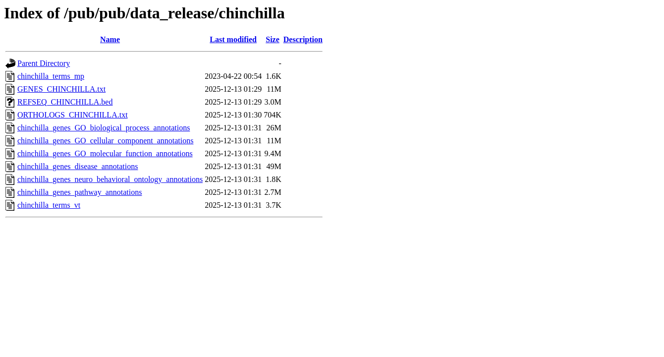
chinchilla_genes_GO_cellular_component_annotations (105, 140)
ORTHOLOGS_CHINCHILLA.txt (72, 115)
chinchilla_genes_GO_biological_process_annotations (103, 127)
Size (272, 39)
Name (110, 39)
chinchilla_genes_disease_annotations (77, 166)
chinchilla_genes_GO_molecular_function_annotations (105, 153)
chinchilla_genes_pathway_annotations (79, 192)
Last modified (233, 39)
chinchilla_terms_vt (48, 205)
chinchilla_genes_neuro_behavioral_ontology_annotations (110, 179)
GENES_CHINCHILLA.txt (61, 89)
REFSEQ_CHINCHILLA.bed (64, 102)
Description (303, 39)
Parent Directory (43, 63)
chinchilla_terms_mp (50, 76)
